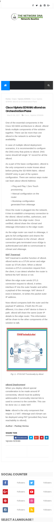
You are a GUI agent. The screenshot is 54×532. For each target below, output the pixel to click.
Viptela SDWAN (24, 99)
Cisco (14, 99)
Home (8, 99)
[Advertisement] (27, 51)
